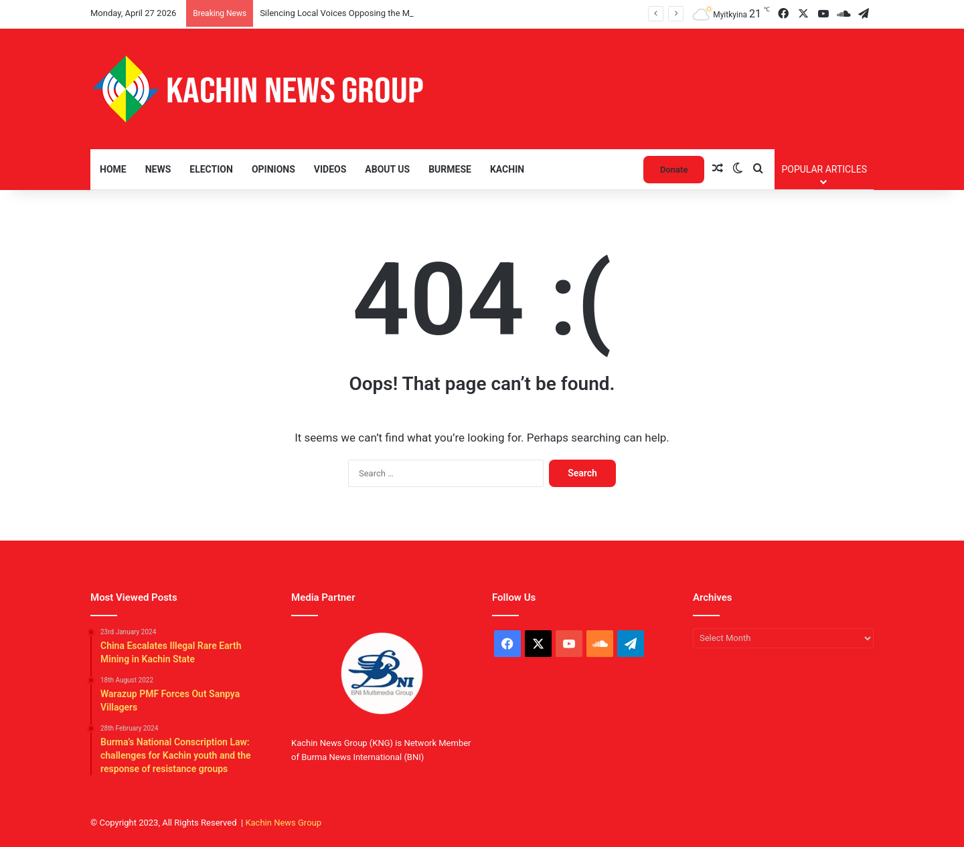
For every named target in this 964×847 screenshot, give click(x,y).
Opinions (273, 169)
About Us (387, 169)
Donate (674, 170)
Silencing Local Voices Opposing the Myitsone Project (363, 13)
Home (113, 169)
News (158, 169)
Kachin (507, 169)
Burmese (449, 169)
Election (211, 169)
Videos (330, 169)
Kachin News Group (283, 823)
